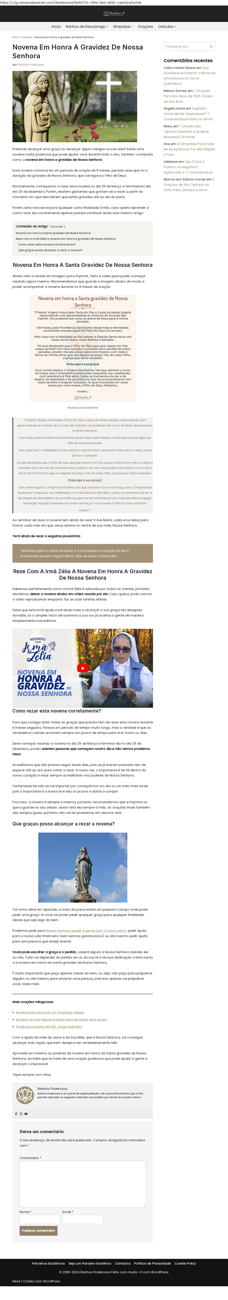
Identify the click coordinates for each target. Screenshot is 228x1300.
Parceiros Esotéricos (48, 1282)
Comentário (30, 1170)
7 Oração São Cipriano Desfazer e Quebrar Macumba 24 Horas (186, 133)
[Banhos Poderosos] (114, 13)
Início (54, 26)
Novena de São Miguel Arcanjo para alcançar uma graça (61, 1030)
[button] (107, 26)
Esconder (57, 228)
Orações (146, 26)
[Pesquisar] (186, 46)
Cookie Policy (185, 1282)
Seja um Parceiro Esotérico (89, 1282)
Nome (26, 1225)
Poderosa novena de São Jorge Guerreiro (49, 1037)
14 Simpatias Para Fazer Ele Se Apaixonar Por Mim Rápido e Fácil (190, 151)
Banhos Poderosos (31, 65)
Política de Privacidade (152, 1282)
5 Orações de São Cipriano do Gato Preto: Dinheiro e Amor (189, 187)
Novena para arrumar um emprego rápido (50, 1023)
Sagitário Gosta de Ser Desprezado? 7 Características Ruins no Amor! (189, 115)
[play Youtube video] (82, 674)
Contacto (123, 1282)
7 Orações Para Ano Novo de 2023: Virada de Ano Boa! (188, 97)
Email (68, 1225)
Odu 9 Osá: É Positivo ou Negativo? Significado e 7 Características (188, 169)
